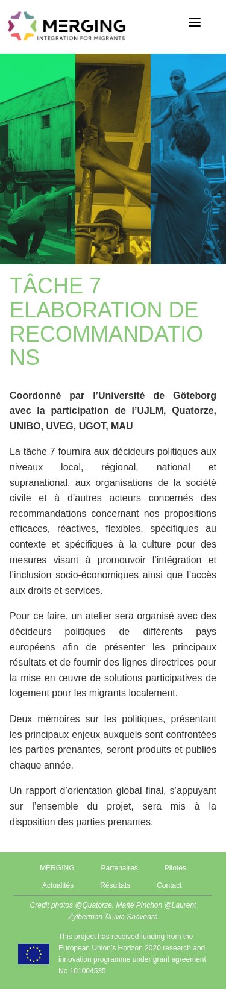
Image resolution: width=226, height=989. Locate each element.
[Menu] (194, 22)
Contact (169, 885)
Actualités (58, 885)
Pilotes (175, 868)
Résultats (115, 885)
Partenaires (119, 868)
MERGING (57, 868)
